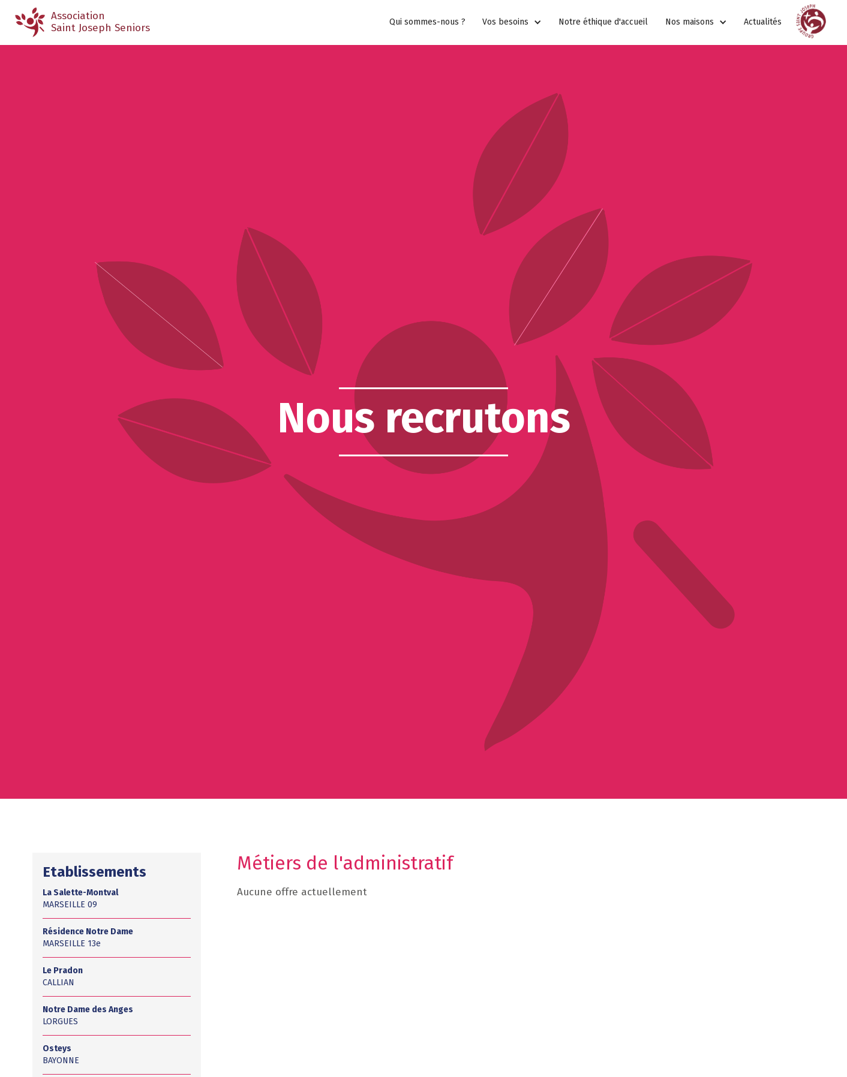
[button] (512, 22)
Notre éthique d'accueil (603, 22)
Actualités (763, 22)
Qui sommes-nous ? (427, 22)
